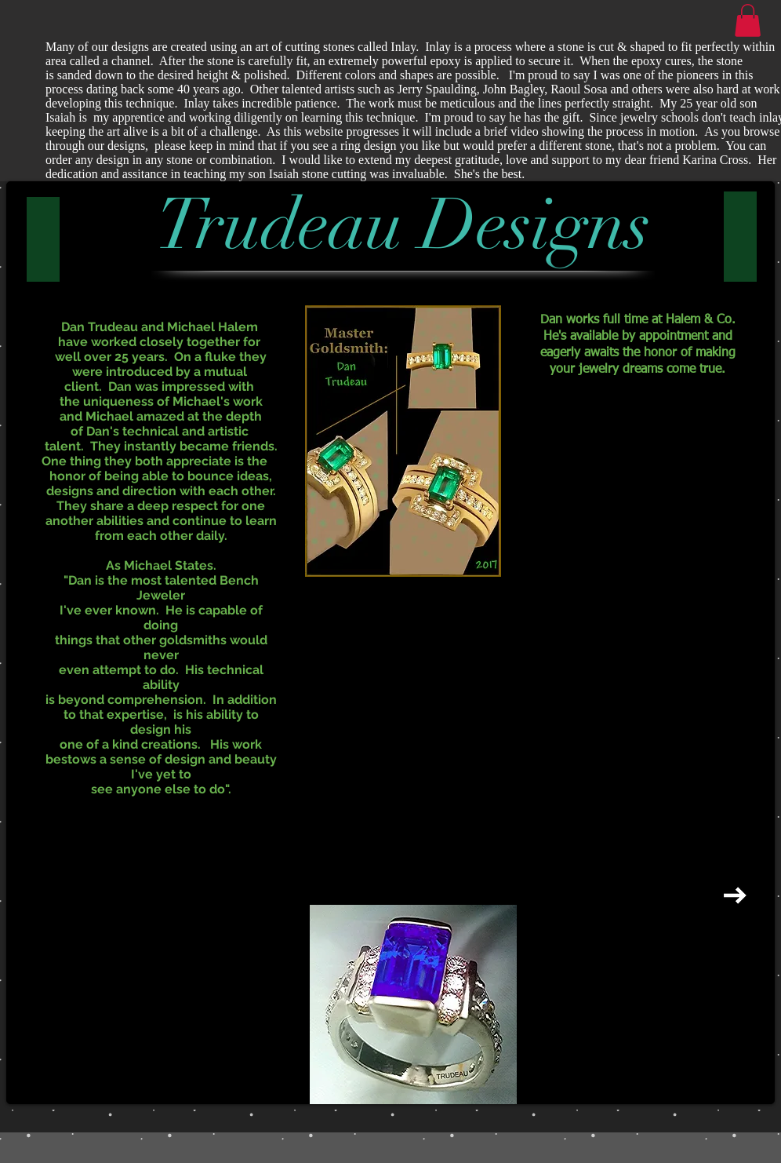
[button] (747, 20)
